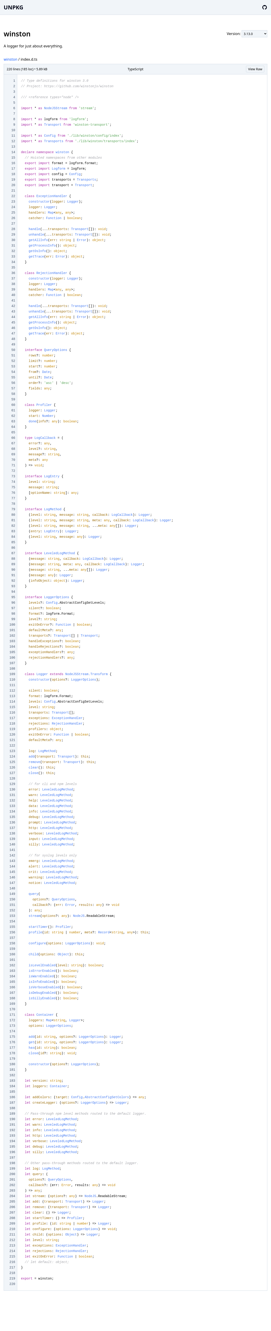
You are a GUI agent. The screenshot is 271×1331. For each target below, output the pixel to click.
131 (12, 795)
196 (12, 1152)
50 (13, 350)
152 (12, 910)
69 (13, 454)
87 (13, 553)
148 (12, 888)
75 (13, 487)
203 (12, 1190)
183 (12, 1081)
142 (12, 855)
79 (13, 509)
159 (12, 949)
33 (13, 256)
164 (12, 976)
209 (12, 1223)
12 (13, 141)
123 (12, 751)
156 (12, 932)
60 (13, 405)
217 (12, 1267)
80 (13, 515)
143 (12, 861)
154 (12, 921)
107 (12, 663)
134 (12, 811)
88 (13, 559)
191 (12, 1125)
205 (12, 1201)
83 (13, 531)
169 (12, 1004)
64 (13, 427)
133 (12, 806)
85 (13, 542)
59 (13, 399)
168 (12, 998)
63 (13, 421)
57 (13, 388)
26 (13, 218)
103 (12, 641)
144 (12, 866)
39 (13, 289)
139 (12, 839)
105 (12, 652)
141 (12, 850)
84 (13, 537)
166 (12, 987)
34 (13, 262)
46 (13, 328)
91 (13, 575)
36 (13, 273)
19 (13, 180)
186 (12, 1097)
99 (13, 619)
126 (12, 767)
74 (13, 482)
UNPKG (13, 7)
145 (12, 872)
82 (13, 526)
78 (13, 504)
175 (12, 1037)
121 (12, 740)
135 (12, 817)
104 (12, 647)
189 (12, 1114)
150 (12, 899)
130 (12, 789)
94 (13, 592)
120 (12, 734)
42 (13, 306)
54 (13, 372)
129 (12, 784)
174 (12, 1031)
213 (12, 1245)
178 (12, 1053)
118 (12, 723)
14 (13, 152)
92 (13, 581)
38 (13, 284)
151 (12, 905)
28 (13, 229)
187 (12, 1103)
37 (13, 278)
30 (13, 240)
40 (13, 295)
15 (13, 158)
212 (12, 1240)
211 (12, 1234)
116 (12, 712)
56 (13, 383)
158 (12, 943)
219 (12, 1278)
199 (12, 1169)
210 (12, 1229)
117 (12, 718)
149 (12, 894)
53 (13, 366)
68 (13, 449)
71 (13, 465)
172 (12, 1020)
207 (12, 1212)
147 (12, 883)
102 (12, 636)
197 (12, 1158)
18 (13, 174)
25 (13, 213)
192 (12, 1130)
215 (12, 1256)
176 (12, 1042)
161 (12, 960)
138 (12, 833)
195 (12, 1147)
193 (12, 1136)
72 (13, 471)
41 (13, 300)
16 (13, 163)
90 (13, 570)
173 (12, 1026)
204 (12, 1196)
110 (12, 680)
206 (12, 1207)
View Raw (255, 69)
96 (13, 603)
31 (13, 245)
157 (12, 938)
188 (12, 1108)
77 (13, 498)
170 (12, 1009)
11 (13, 136)
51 (13, 355)
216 (12, 1262)
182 (12, 1075)
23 (13, 202)
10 (13, 130)
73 (13, 476)
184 (12, 1086)
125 (12, 762)
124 (12, 756)
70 (13, 460)
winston (10, 59)
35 (13, 267)
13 (13, 147)
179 (12, 1059)
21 (13, 191)
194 (12, 1141)
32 (13, 251)
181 (12, 1070)
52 (13, 361)
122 (12, 745)
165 (12, 982)
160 (12, 954)
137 (12, 828)
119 (12, 729)
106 (12, 658)
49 (13, 344)
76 (13, 493)
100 (12, 625)
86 (13, 548)
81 (13, 520)
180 (12, 1064)
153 (12, 916)
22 (13, 196)
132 (12, 800)
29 (13, 234)
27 (13, 223)
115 (12, 707)
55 (13, 377)
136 (12, 822)
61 (13, 410)
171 (12, 1015)
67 (13, 443)
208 (12, 1218)
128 (12, 778)
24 (13, 207)
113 (12, 696)
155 (12, 927)
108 (12, 669)
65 (13, 432)
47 (13, 333)
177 (12, 1048)
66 (13, 438)
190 (12, 1119)
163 (12, 971)
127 (12, 773)
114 (12, 702)
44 (13, 317)
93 (13, 586)
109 (12, 674)
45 (13, 322)
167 (12, 993)
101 (12, 630)
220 (12, 1284)
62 (13, 416)
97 (13, 608)
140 (12, 844)
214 (12, 1251)
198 (12, 1163)
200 (12, 1174)
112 (12, 691)
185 (12, 1092)
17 (13, 169)
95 (13, 597)
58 (13, 394)
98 (13, 614)
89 (13, 564)
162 (12, 965)
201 (12, 1180)
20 (13, 185)
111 (12, 685)
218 (12, 1273)
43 (13, 311)
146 (12, 877)
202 (12, 1185)
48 (13, 339)
